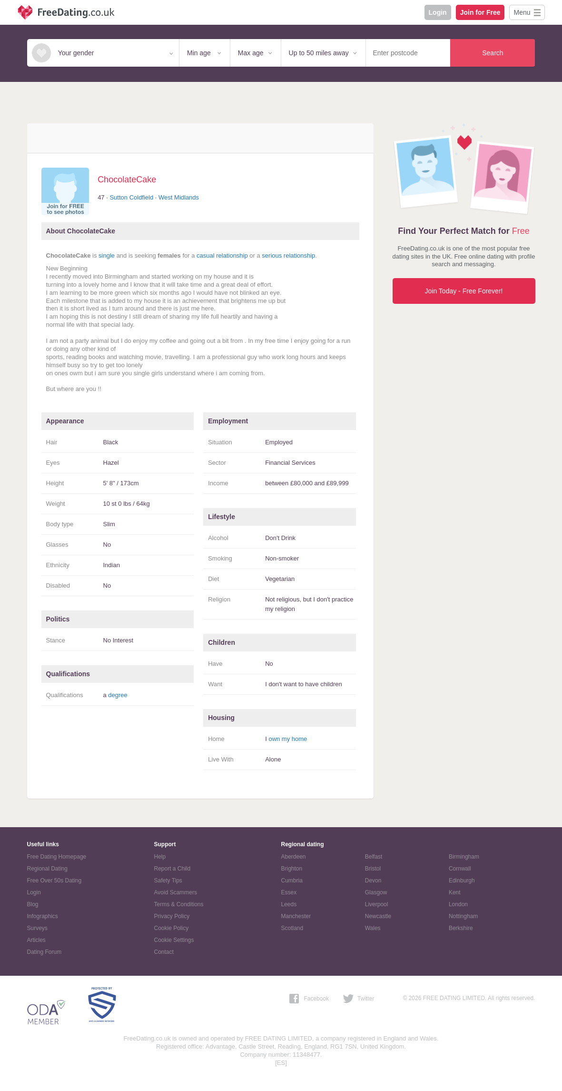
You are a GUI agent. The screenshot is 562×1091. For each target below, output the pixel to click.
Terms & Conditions (179, 904)
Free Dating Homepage (57, 856)
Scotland (292, 928)
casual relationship (222, 255)
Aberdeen (293, 856)
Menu (521, 12)
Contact (164, 952)
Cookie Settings (174, 940)
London (458, 904)
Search (492, 53)
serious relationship (288, 255)
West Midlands (178, 197)
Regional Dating (47, 868)
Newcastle (378, 916)
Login (438, 12)
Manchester (296, 916)
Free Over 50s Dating (54, 880)
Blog (33, 904)
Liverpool (376, 904)
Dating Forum (44, 952)
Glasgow (376, 892)
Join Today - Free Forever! (464, 291)
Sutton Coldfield (131, 197)
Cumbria (292, 880)
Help (160, 856)
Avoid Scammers (175, 892)
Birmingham (464, 856)
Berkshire (461, 928)
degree (117, 695)
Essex (289, 892)
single (107, 255)
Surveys (37, 928)
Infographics (42, 916)
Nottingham (463, 916)
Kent (455, 892)
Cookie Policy (171, 928)
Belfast (374, 856)
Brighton (292, 868)
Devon (373, 880)
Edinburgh (462, 880)
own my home (287, 738)
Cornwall (460, 868)
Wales (373, 928)
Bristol (373, 868)
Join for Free (480, 12)
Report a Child (172, 868)
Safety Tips (168, 880)
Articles (36, 940)
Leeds (289, 904)
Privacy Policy (172, 916)
